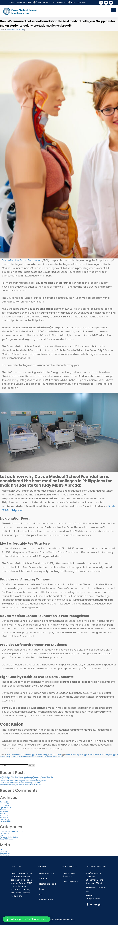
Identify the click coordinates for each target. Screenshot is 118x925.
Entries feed (3, 851)
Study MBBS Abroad (54, 755)
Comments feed (5, 853)
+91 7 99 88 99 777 (80, 2)
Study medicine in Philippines (42, 757)
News (1, 835)
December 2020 (5, 819)
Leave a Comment (58, 757)
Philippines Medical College (38, 755)
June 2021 (3, 814)
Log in (2, 849)
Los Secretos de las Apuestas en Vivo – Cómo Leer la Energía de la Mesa (22, 779)
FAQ (42, 894)
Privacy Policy (46, 899)
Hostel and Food (48, 883)
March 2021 (4, 815)
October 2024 (4, 806)
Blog (42, 889)
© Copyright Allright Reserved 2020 (59, 919)
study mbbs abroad (25, 757)
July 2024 (3, 810)
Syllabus (44, 878)
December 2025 (5, 804)
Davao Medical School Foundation (21, 260)
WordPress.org (4, 855)
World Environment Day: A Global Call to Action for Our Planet (20, 785)
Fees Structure (47, 873)
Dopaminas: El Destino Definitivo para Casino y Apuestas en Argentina (23, 781)
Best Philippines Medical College (99, 755)
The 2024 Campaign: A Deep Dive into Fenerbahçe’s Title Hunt (20, 783)
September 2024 (5, 808)
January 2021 (4, 817)
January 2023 (4, 812)
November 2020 (5, 821)
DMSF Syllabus (71, 881)
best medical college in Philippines (77, 755)
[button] (26, 919)
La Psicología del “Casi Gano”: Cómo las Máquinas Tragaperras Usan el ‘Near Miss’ (26, 777)
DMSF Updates (4, 833)
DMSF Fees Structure (69, 874)
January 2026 (4, 802)
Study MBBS (14, 757)
